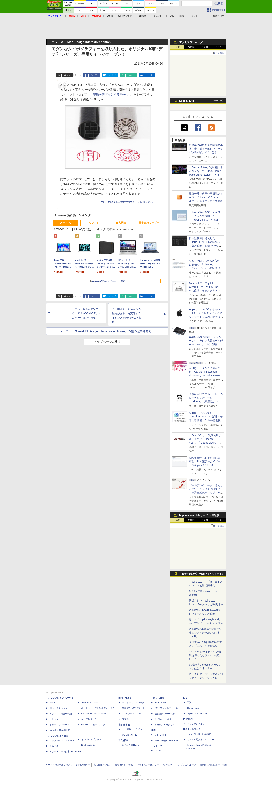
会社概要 (167, 764)
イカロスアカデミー (165, 724)
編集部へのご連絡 (124, 764)
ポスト (67, 75)
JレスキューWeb (163, 719)
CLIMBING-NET (130, 735)
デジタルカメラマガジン (62, 740)
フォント (193, 16)
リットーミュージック (133, 702)
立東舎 (125, 719)
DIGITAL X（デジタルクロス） (96, 724)
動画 (181, 16)
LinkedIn (150, 75)
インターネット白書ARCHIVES (65, 751)
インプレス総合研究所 (61, 713)
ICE (185, 698)
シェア (94, 75)
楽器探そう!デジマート (133, 708)
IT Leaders (55, 719)
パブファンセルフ (196, 724)
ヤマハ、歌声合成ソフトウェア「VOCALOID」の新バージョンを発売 (86, 313)
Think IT (54, 702)
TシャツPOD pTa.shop (199, 734)
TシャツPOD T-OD (132, 713)
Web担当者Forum (58, 708)
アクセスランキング (191, 42)
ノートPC (65, 222)
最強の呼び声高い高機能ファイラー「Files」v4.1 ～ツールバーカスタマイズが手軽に (206, 197)
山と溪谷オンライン (132, 729)
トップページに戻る (107, 341)
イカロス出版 (157, 698)
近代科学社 (124, 740)
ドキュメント (157, 16)
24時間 (191, 47)
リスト (78, 75)
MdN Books (160, 735)
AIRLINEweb (161, 702)
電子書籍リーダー (149, 222)
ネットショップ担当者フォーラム (98, 708)
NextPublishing (88, 745)
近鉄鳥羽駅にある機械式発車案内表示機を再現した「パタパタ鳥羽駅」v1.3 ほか (206, 148)
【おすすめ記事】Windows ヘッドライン (201, 574)
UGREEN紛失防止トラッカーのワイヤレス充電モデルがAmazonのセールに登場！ (206, 340)
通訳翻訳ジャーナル (165, 713)
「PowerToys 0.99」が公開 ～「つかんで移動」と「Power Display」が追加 (205, 216)
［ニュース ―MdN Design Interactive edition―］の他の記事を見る (107, 331)
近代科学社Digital (130, 745)
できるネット (56, 746)
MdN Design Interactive (166, 740)
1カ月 (219, 47)
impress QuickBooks (197, 713)
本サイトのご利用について (59, 764)
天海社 (190, 702)
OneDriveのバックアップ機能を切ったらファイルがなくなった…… (206, 655)
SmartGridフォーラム (92, 702)
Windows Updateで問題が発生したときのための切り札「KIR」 (205, 632)
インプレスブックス (91, 739)
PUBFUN (188, 719)
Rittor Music (124, 698)
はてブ (112, 75)
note (131, 75)
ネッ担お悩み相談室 (60, 730)
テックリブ (156, 746)
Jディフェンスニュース (166, 708)
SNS (172, 16)
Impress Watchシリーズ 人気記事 (199, 515)
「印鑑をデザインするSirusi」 (110, 94)
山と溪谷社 (124, 724)
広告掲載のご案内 (102, 764)
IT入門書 (121, 222)
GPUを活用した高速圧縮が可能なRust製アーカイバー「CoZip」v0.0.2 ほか (205, 461)
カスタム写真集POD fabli (200, 739)
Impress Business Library (93, 713)
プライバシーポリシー (148, 764)
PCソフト (93, 222)
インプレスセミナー (91, 719)
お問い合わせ (83, 764)
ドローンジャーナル (60, 724)
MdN (153, 730)
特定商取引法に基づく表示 (213, 764)
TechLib (158, 750)
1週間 (205, 47)
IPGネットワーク (192, 729)
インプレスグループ (186, 764)
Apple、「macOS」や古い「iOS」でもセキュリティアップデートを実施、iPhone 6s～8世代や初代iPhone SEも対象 (205, 317)
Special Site (186, 100)
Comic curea (193, 708)
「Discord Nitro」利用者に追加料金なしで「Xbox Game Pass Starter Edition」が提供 (205, 171)
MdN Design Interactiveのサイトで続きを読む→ (128, 202)
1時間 (177, 47)
